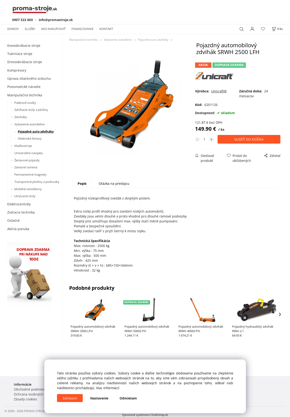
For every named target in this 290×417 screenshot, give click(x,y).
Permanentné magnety (30, 174)
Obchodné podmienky (31, 389)
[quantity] (204, 139)
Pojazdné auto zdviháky (36, 131)
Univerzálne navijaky (28, 153)
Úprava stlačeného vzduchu (29, 78)
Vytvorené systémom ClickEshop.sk (145, 415)
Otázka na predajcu (114, 183)
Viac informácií (107, 388)
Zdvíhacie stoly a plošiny (31, 110)
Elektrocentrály (19, 204)
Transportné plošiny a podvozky (36, 182)
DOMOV (13, 29)
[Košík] (277, 29)
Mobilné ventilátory (28, 189)
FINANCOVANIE (83, 29)
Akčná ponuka (18, 229)
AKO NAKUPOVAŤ (53, 29)
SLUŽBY (30, 29)
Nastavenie (99, 398)
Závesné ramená (25, 167)
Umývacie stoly (24, 196)
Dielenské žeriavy (30, 138)
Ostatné (13, 220)
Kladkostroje (23, 146)
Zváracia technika (21, 212)
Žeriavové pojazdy (27, 160)
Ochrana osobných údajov (34, 394)
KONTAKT (106, 29)
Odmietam (128, 398)
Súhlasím (70, 398)
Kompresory (16, 70)
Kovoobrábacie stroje (23, 45)
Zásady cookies (25, 399)
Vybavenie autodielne (29, 124)
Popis (82, 183)
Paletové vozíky (25, 103)
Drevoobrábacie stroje (24, 62)
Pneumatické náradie (24, 86)
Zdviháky (20, 117)
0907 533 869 (22, 20)
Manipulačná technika (24, 95)
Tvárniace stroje (19, 53)
